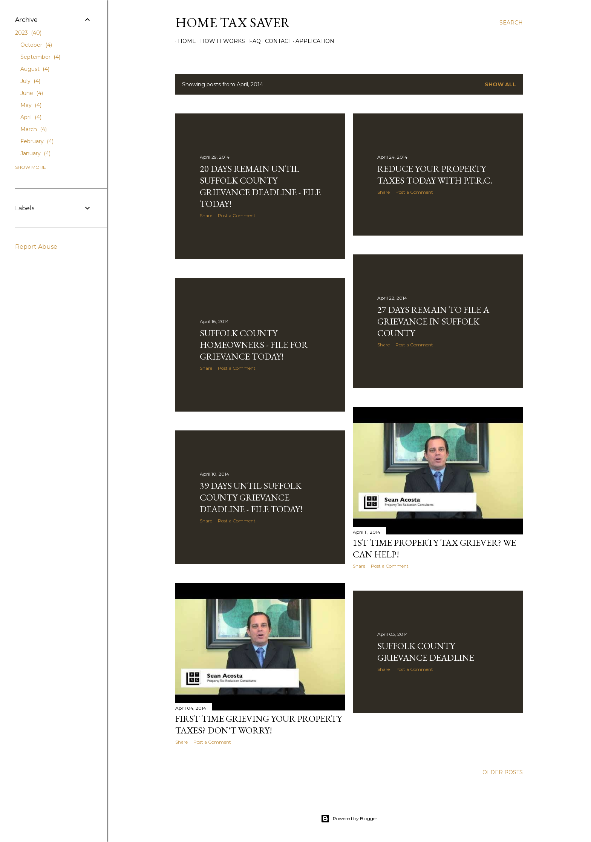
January (35, 153)
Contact (275, 41)
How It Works (220, 41)
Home (184, 41)
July (30, 81)
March (33, 129)
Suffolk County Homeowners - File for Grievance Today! (254, 344)
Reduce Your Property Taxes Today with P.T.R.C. (434, 174)
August (34, 69)
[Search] (511, 23)
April (30, 117)
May (30, 105)
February (37, 141)
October (36, 44)
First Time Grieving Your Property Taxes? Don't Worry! (258, 724)
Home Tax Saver (232, 22)
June (31, 93)
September (40, 57)
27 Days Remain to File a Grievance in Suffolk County (433, 321)
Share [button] (206, 215)
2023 (28, 32)
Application (312, 41)
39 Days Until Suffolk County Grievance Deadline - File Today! (251, 497)
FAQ (252, 41)
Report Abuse (36, 246)
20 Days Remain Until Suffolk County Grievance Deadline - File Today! (260, 186)
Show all (500, 84)
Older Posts (502, 772)
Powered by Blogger (349, 818)
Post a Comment (237, 215)
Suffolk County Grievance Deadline (425, 651)
